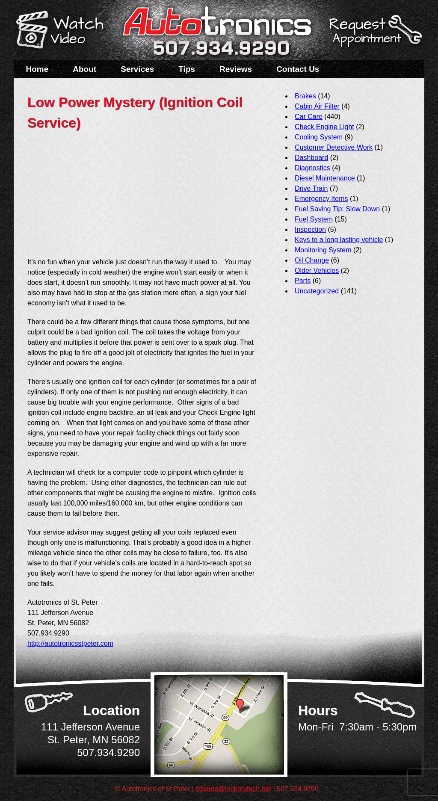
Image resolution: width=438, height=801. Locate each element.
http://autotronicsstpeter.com (70, 643)
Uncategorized (317, 291)
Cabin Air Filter (317, 106)
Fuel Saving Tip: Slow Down (337, 209)
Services (137, 69)
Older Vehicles (317, 270)
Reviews (235, 69)
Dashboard (311, 157)
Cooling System (319, 137)
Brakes (305, 96)
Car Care (309, 116)
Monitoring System (323, 250)
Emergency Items (321, 198)
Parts (303, 280)
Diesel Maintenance (325, 178)
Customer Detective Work (334, 147)
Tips (186, 69)
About (84, 69)
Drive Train (311, 188)
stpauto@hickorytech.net (233, 788)
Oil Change (312, 260)
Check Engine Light (324, 126)
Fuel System (314, 219)
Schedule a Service (374, 35)
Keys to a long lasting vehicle (339, 239)
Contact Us (297, 69)
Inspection (310, 229)
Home (37, 69)
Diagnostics (312, 167)
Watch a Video (64, 31)
